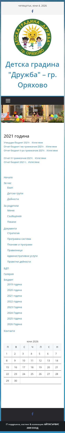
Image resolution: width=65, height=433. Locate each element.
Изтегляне (37, 142)
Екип (10, 187)
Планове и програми (19, 244)
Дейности (13, 199)
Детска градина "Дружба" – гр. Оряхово (32, 74)
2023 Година (14, 307)
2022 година (14, 301)
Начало (8, 177)
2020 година (14, 290)
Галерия (9, 274)
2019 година (14, 284)
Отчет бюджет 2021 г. (15, 162)
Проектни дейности (19, 261)
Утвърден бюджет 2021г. (17, 142)
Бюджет (8, 279)
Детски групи (15, 193)
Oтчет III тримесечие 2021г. (18, 158)
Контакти (9, 331)
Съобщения (14, 216)
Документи (10, 228)
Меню (11, 210)
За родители (11, 205)
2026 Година (14, 324)
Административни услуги (22, 256)
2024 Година (14, 312)
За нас (7, 183)
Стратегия (13, 233)
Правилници (15, 250)
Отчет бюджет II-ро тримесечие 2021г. (24, 150)
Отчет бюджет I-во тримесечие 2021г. (24, 146)
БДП (6, 268)
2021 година (14, 295)
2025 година (14, 318)
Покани (11, 221)
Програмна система (19, 238)
